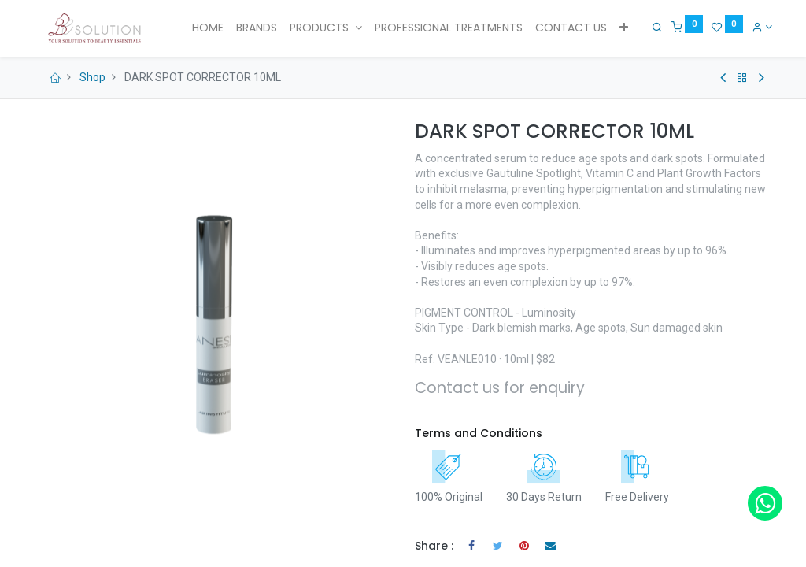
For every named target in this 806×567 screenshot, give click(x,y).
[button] (623, 28)
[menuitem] (208, 28)
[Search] (654, 26)
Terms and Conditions (478, 433)
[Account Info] (758, 26)
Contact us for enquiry (500, 387)
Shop (92, 77)
